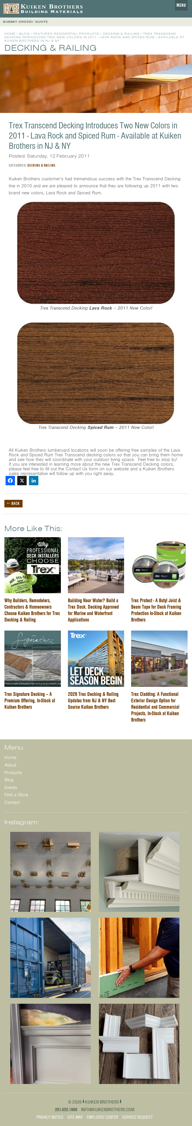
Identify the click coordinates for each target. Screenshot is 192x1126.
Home (10, 34)
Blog (24, 34)
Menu (181, 5)
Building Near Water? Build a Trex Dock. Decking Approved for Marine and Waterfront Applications (93, 610)
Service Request (137, 1117)
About (10, 765)
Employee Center (102, 1117)
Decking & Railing (121, 34)
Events (10, 787)
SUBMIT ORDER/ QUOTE (25, 22)
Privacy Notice (50, 1117)
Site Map (75, 1117)
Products (13, 773)
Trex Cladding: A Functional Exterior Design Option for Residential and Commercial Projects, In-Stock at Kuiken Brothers (155, 706)
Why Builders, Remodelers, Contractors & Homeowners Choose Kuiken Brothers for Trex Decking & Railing (32, 610)
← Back (13, 503)
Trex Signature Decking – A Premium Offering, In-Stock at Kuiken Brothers (29, 700)
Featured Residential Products (66, 34)
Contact (12, 802)
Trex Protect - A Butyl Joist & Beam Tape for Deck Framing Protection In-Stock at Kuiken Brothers (156, 610)
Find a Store (16, 795)
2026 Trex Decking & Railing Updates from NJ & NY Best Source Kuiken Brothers (93, 700)
